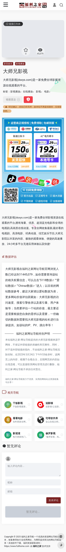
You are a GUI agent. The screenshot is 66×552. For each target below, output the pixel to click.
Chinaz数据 (25, 285)
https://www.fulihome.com (16, 546)
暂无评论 (14, 446)
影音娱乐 (8, 63)
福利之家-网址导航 (20, 339)
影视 (38, 91)
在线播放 (28, 91)
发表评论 (53, 500)
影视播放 (20, 63)
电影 (46, 91)
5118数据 (46, 280)
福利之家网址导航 (33, 269)
